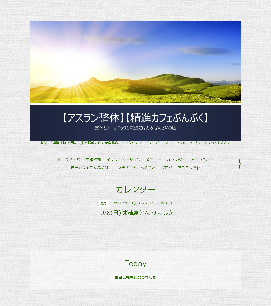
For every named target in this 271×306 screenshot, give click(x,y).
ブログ (166, 167)
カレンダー (175, 159)
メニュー (153, 159)
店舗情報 (93, 159)
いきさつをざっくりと (137, 167)
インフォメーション (123, 159)
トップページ (69, 159)
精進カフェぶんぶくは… (91, 167)
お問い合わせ (202, 159)
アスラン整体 (189, 167)
